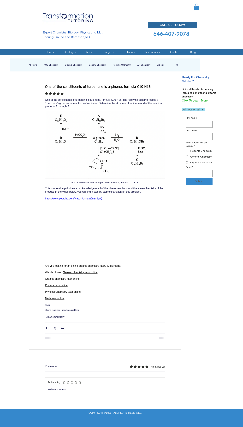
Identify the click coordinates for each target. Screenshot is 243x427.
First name (192, 118)
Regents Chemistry (122, 65)
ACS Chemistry (51, 65)
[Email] (198, 173)
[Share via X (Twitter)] (54, 328)
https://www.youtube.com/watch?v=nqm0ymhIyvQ (73, 198)
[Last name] (198, 136)
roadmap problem (70, 310)
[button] (196, 7)
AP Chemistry (143, 65)
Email (189, 167)
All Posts (33, 65)
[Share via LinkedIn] (62, 328)
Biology (160, 65)
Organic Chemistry (73, 65)
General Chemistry (97, 65)
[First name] (198, 124)
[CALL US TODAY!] (172, 25)
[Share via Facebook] (46, 328)
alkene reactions (52, 310)
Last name (192, 130)
